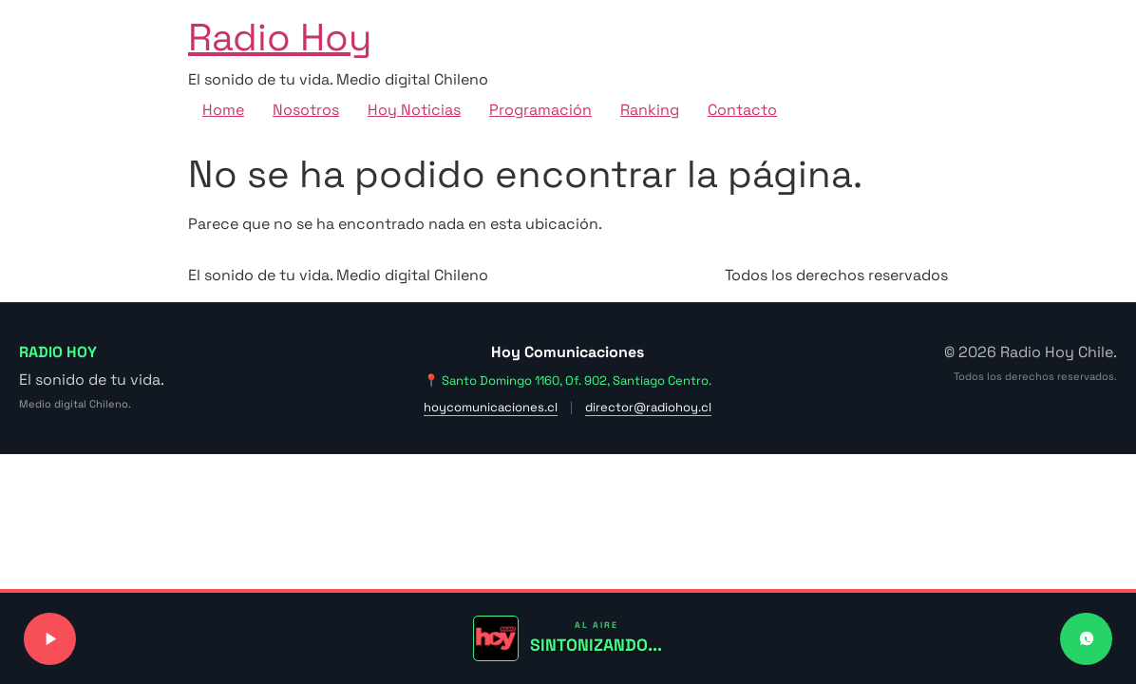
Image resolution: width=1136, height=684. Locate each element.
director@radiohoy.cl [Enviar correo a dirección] (648, 407)
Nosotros (306, 110)
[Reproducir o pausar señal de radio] (50, 639)
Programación (540, 110)
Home (223, 110)
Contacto (742, 110)
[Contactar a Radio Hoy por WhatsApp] (1086, 639)
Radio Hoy (279, 37)
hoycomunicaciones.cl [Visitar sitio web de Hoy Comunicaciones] (491, 407)
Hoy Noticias (414, 110)
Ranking (649, 110)
